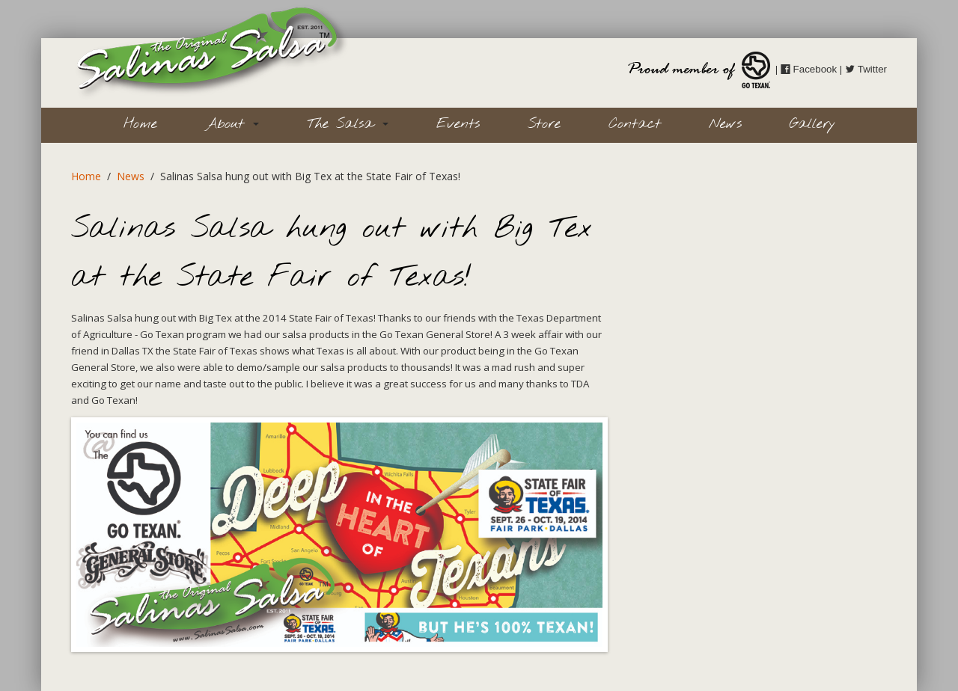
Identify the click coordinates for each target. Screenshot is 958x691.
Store (544, 124)
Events (458, 124)
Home (140, 124)
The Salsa (347, 124)
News (725, 124)
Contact (634, 124)
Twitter (866, 69)
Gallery (812, 124)
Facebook (809, 69)
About (232, 124)
